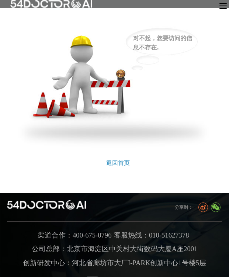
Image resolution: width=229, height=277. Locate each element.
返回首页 (118, 163)
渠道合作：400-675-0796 (74, 235)
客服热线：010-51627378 (151, 235)
